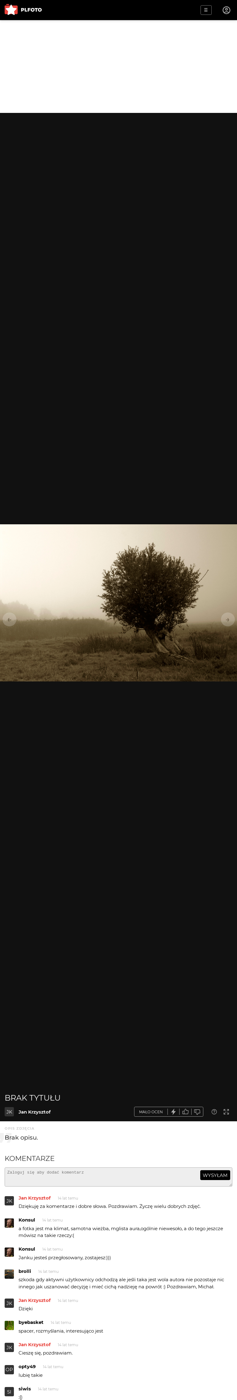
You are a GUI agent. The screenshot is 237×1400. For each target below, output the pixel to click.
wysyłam (215, 1175)
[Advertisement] (118, 66)
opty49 (27, 1369)
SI (9, 1395)
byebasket (31, 1325)
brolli (25, 1274)
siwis (25, 1391)
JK (9, 1112)
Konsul (27, 1223)
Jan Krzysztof (35, 1112)
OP (9, 1372)
